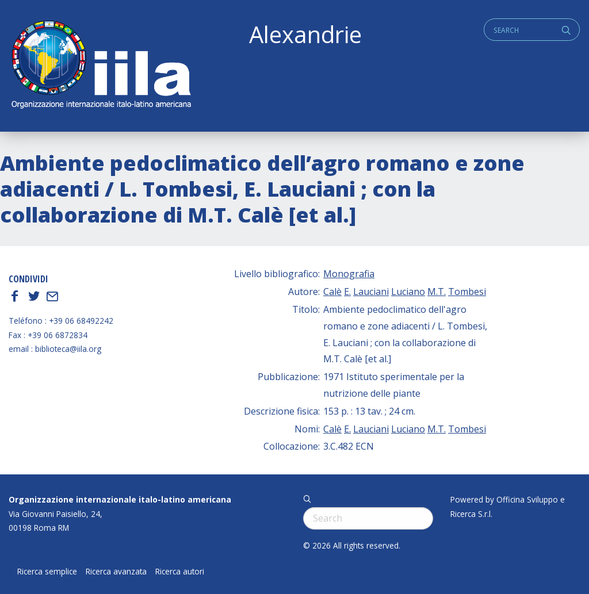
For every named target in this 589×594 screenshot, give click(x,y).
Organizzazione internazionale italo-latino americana (120, 499)
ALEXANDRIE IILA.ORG (100, 65)
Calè (332, 291)
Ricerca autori (179, 572)
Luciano (408, 291)
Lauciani (371, 291)
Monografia (348, 273)
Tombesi (467, 291)
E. (347, 291)
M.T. (436, 291)
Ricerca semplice (47, 572)
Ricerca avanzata (116, 572)
